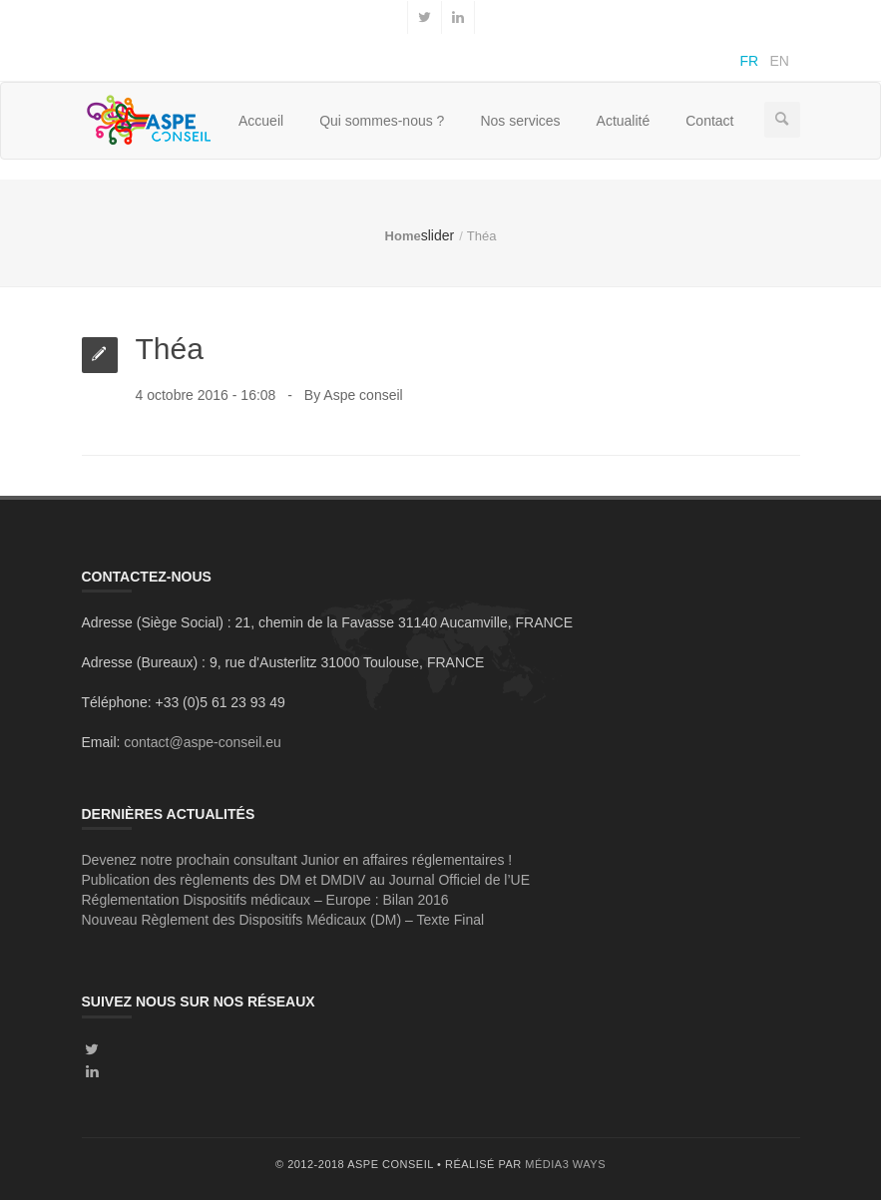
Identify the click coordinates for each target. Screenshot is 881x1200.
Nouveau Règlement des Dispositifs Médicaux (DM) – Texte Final (283, 920)
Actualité (624, 121)
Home (403, 235)
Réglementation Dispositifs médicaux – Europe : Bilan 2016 (265, 900)
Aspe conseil (362, 395)
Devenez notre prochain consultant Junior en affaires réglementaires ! (297, 860)
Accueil (260, 121)
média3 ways (565, 1164)
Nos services (520, 121)
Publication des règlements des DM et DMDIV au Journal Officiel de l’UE (306, 880)
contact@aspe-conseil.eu (202, 742)
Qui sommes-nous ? (381, 121)
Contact (709, 121)
